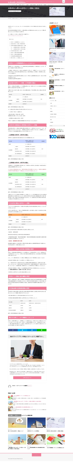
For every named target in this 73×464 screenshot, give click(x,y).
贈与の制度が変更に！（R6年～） (59, 92)
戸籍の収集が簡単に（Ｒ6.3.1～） (59, 69)
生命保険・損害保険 (36, 5)
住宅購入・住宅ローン (23, 5)
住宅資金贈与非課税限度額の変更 (15, 57)
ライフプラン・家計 (15, 5)
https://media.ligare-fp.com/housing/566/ (15, 36)
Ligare (15, 461)
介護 (51, 104)
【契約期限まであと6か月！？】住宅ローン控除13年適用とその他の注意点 (27, 402)
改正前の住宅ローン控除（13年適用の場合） (17, 45)
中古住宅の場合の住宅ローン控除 (15, 52)
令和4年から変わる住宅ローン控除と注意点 (55, 63)
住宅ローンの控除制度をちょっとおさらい (17, 43)
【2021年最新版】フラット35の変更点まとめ (21, 396)
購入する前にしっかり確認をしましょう (16, 59)
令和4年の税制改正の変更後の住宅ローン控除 (17, 47)
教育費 (30, 5)
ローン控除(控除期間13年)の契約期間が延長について (23, 408)
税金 (51, 120)
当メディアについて (56, 5)
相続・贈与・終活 (43, 5)
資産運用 (49, 5)
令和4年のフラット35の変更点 (33, 432)
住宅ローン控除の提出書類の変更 (15, 55)
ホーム (9, 5)
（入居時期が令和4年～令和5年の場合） (18, 48)
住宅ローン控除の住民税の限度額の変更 (16, 54)
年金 (50, 38)
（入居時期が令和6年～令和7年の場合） (18, 50)
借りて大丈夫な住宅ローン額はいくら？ (16, 432)
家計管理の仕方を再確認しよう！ (59, 86)
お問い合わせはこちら (27, 378)
